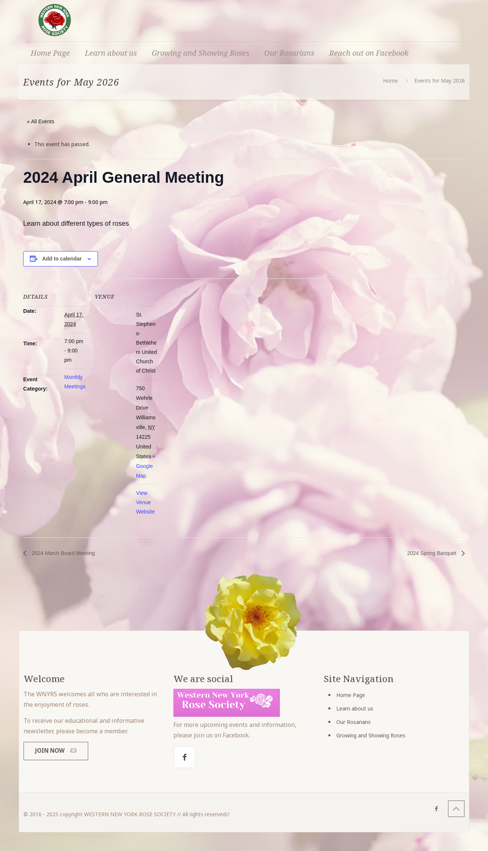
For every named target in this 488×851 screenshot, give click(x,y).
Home (390, 80)
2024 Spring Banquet (432, 553)
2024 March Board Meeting (62, 553)
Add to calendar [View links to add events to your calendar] (62, 259)
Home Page (350, 695)
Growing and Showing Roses (370, 735)
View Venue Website (145, 502)
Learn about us (354, 708)
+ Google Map (145, 466)
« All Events (40, 121)
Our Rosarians (353, 721)
